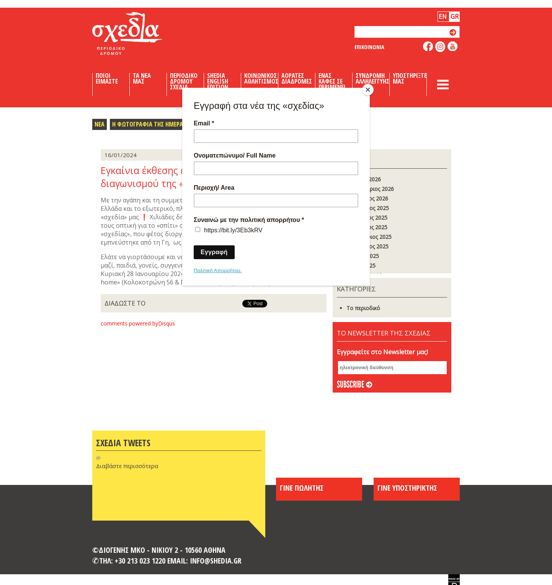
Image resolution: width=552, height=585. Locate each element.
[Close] (368, 89)
